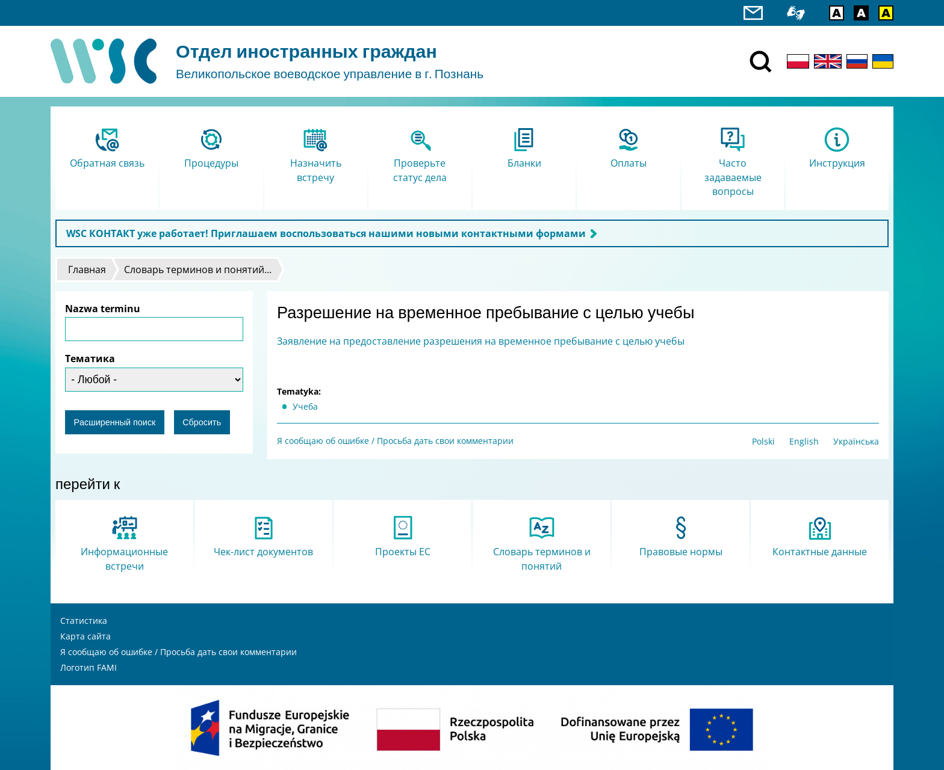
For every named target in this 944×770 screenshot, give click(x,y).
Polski (763, 441)
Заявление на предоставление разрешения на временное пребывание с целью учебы (481, 341)
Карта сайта (85, 636)
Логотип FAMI (88, 667)
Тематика (90, 358)
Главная (87, 269)
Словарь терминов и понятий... (198, 269)
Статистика (83, 620)
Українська (856, 441)
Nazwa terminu (102, 308)
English (804, 441)
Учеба (305, 406)
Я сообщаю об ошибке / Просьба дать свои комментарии (395, 440)
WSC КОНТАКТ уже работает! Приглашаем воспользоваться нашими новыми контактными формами (326, 233)
